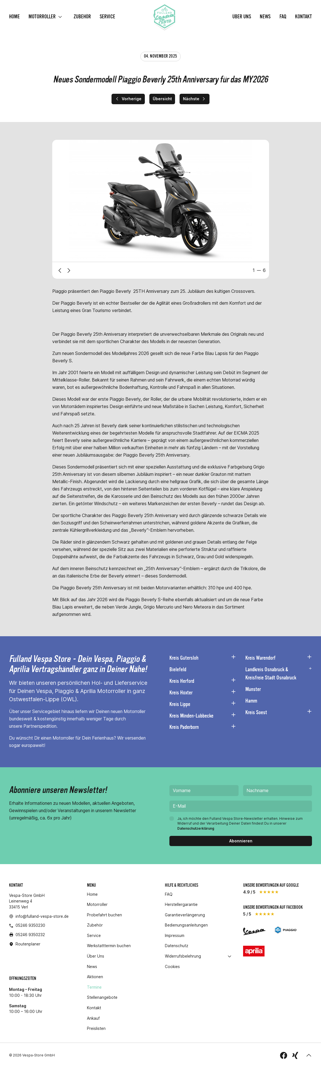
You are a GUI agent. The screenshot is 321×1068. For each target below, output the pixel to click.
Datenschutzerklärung (195, 829)
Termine (94, 987)
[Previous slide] (59, 270)
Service (107, 17)
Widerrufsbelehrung (183, 956)
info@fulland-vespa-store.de (42, 916)
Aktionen (95, 977)
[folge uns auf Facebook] (283, 1055)
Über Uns (241, 17)
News (265, 17)
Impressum (174, 935)
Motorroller (42, 17)
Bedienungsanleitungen (186, 925)
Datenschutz (176, 946)
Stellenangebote (102, 997)
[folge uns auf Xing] (295, 1055)
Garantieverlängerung (185, 915)
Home (14, 17)
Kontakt (303, 17)
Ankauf (93, 1018)
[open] (60, 17)
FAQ (282, 17)
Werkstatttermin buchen (109, 946)
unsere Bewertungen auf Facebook (273, 907)
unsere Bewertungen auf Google (271, 885)
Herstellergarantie (181, 904)
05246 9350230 (30, 925)
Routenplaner (28, 944)
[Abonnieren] (240, 841)
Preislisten (96, 1028)
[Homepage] (164, 17)
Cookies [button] (172, 967)
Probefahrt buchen (104, 915)
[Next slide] (68, 270)
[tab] (259, 270)
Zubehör (82, 17)
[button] (308, 1055)
